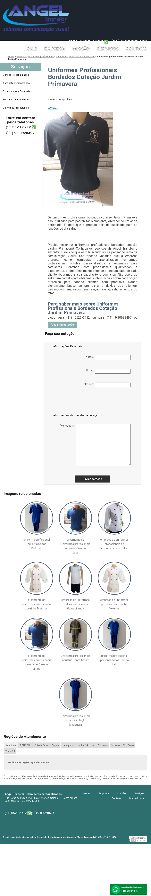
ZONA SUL (25, 745)
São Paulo (128, 745)
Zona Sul (10, 751)
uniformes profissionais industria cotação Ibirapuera (75, 720)
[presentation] (77, 401)
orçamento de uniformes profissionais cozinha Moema (36, 604)
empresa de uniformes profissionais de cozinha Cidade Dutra (114, 544)
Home (30, 48)
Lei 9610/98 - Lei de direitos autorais (126, 778)
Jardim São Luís (85, 745)
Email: (108, 371)
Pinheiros (103, 745)
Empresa (55, 48)
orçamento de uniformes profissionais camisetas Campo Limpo (36, 662)
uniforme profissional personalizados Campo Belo (114, 660)
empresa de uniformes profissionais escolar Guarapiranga (75, 604)
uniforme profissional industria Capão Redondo (36, 544)
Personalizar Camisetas (16, 99)
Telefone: (106, 385)
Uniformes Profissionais (16, 107)
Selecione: (11, 745)
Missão (81, 48)
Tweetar (53, 108)
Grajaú (55, 745)
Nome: (108, 357)
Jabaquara (68, 745)
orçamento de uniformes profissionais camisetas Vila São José (75, 546)
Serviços (107, 48)
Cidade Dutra (41, 745)
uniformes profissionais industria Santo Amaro (75, 658)
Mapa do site (136, 798)
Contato (136, 48)
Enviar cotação (92, 479)
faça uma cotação (62, 324)
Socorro (115, 745)
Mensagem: (95, 444)
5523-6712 (91, 41)
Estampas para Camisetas (17, 91)
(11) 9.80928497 (129, 41)
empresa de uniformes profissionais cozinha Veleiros (114, 604)
